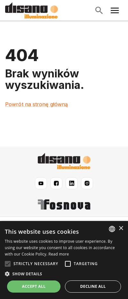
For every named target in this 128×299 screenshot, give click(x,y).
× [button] (120, 228)
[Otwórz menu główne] (115, 11)
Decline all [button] (93, 286)
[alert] (64, 260)
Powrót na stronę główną (36, 104)
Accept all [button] (34, 286)
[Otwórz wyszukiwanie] (99, 11)
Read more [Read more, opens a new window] (59, 254)
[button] (64, 274)
